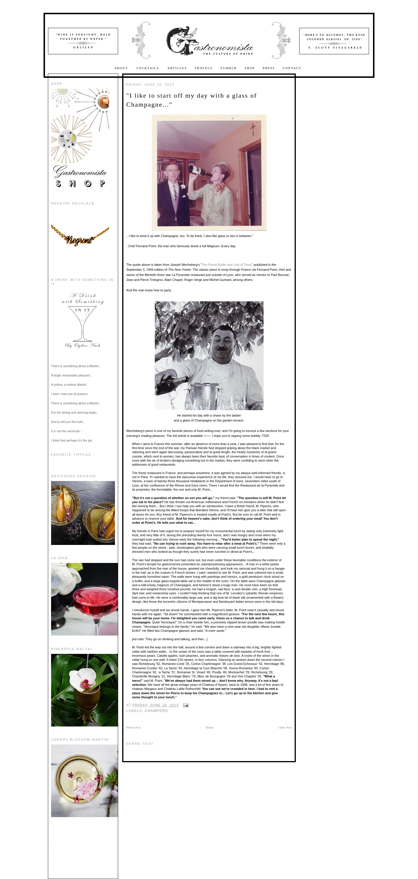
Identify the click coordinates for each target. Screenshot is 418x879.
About (121, 68)
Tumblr (228, 68)
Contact (292, 68)
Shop (250, 68)
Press (269, 68)
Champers (156, 711)
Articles (177, 68)
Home (209, 727)
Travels (204, 68)
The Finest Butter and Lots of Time (226, 264)
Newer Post (133, 727)
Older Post (285, 727)
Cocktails (148, 68)
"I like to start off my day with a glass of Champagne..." (191, 100)
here (207, 435)
